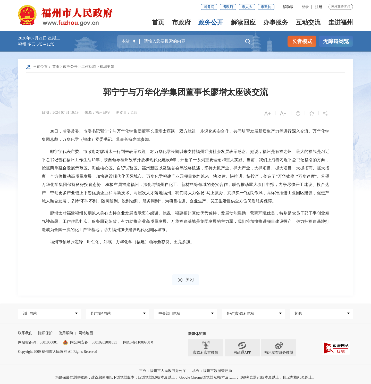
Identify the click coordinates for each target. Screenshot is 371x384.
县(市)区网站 (100, 313)
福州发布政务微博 (278, 347)
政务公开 (210, 22)
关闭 (186, 280)
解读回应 (243, 22)
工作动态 (88, 67)
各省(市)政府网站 (240, 313)
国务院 (209, 7)
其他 (298, 313)
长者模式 (302, 41)
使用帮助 (65, 333)
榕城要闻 (107, 67)
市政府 (181, 22)
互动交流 (308, 22)
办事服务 (275, 22)
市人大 (247, 7)
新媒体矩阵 (197, 334)
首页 (158, 22)
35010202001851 (104, 342)
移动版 (288, 7)
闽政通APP (242, 347)
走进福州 (340, 22)
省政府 (228, 7)
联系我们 (25, 333)
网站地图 (86, 333)
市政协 (266, 7)
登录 (305, 7)
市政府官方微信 (205, 347)
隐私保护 (45, 333)
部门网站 (29, 313)
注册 (318, 7)
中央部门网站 (169, 313)
